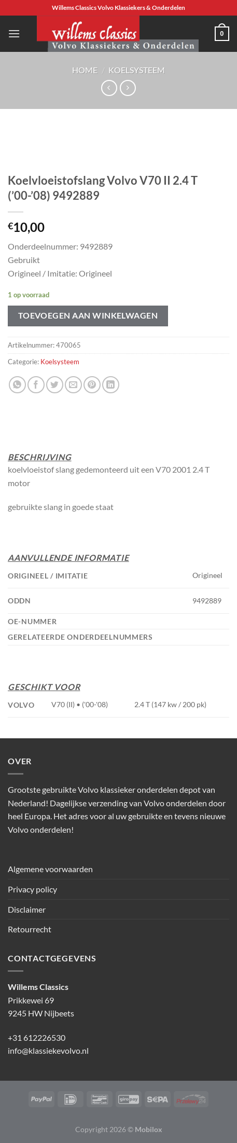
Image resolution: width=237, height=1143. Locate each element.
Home (84, 70)
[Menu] (14, 33)
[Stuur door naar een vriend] (73, 384)
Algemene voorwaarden (50, 869)
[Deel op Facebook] (36, 384)
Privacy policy (32, 889)
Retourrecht (29, 929)
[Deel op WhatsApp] (17, 384)
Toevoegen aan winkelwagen (88, 315)
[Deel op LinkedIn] (110, 384)
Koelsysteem (136, 70)
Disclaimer (27, 909)
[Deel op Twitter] (54, 384)
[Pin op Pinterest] (92, 384)
